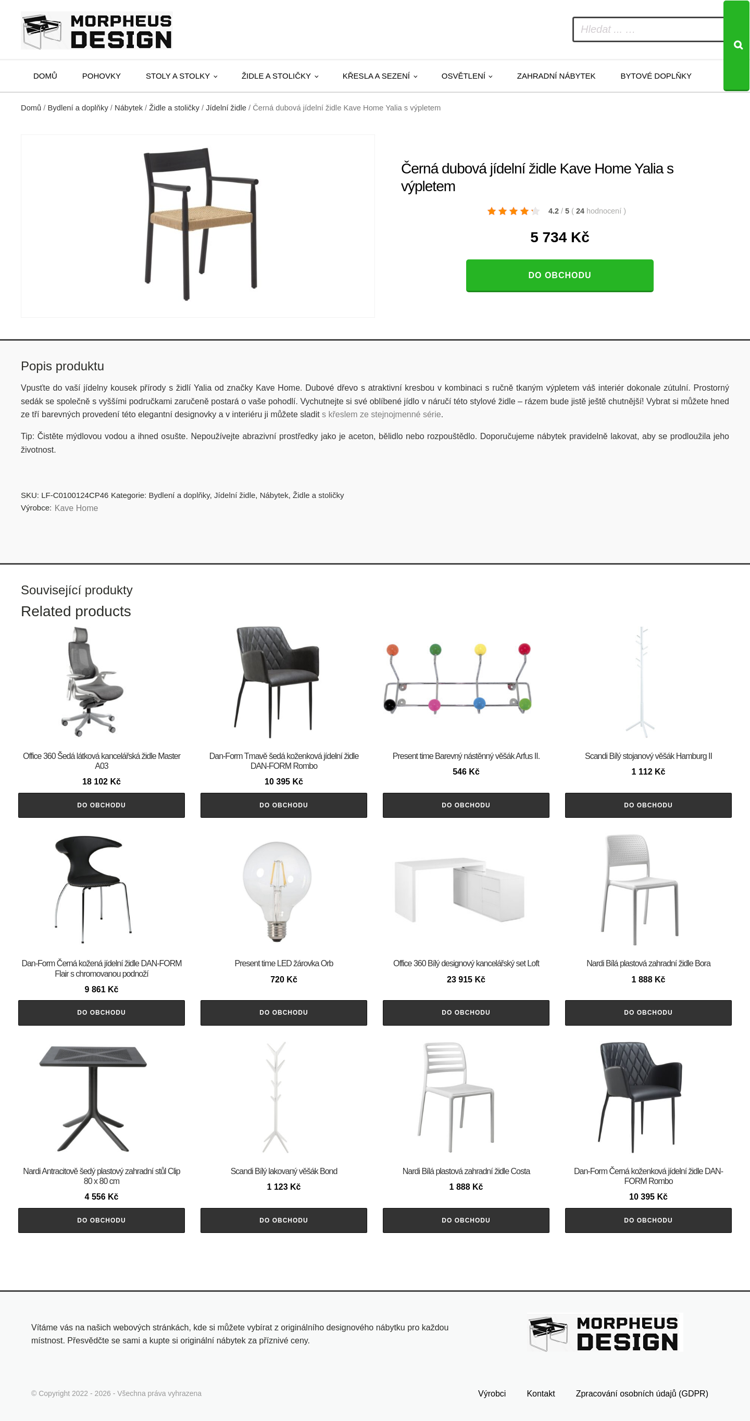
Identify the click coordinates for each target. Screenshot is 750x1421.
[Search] (736, 46)
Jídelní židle (226, 108)
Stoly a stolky (178, 75)
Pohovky (101, 75)
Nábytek (129, 108)
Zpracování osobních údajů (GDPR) (642, 1393)
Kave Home (76, 508)
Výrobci (492, 1393)
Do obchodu (559, 275)
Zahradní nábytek (556, 75)
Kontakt (541, 1393)
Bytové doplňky (656, 75)
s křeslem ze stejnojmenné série (381, 414)
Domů (45, 75)
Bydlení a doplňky (78, 108)
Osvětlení (463, 75)
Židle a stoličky (276, 75)
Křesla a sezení (376, 75)
